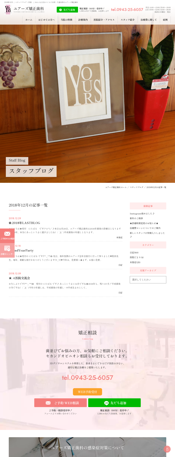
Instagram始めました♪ (142, 213)
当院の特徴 (66, 19)
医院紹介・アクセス (104, 19)
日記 (120, 264)
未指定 (119, 237)
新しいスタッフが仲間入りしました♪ (147, 234)
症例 (165, 19)
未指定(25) (135, 262)
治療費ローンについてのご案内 (145, 228)
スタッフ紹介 (128, 19)
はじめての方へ (46, 19)
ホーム (28, 19)
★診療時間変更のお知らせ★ (144, 223)
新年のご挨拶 (136, 218)
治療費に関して (149, 19)
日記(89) (134, 252)
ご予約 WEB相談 (66, 402)
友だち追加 (69, 9)
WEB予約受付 (87, 391)
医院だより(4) (137, 257)
